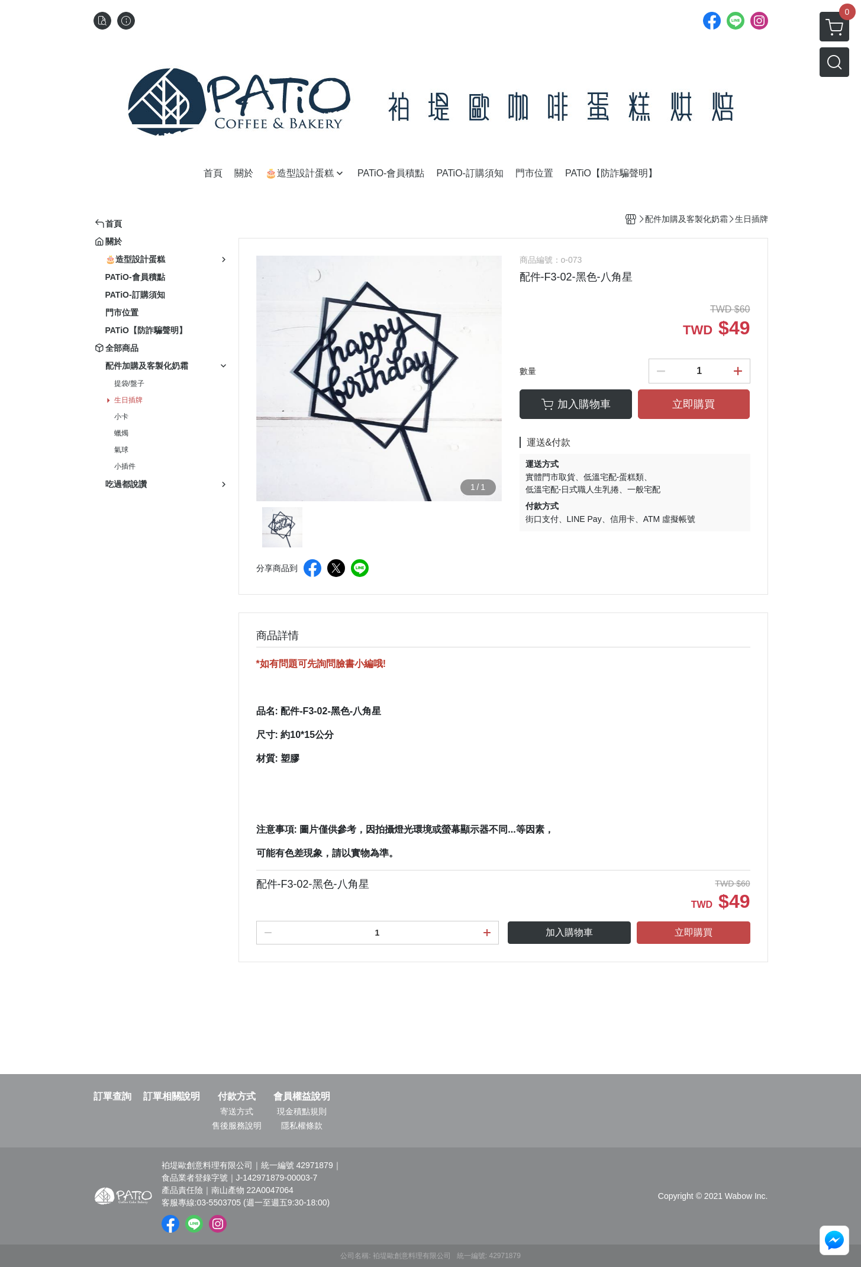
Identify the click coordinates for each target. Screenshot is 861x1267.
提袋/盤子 (129, 383)
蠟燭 (121, 433)
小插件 (125, 466)
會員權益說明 (301, 1096)
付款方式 (237, 1096)
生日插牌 (128, 400)
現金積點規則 (302, 1111)
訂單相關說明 (171, 1096)
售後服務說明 (237, 1125)
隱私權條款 (302, 1125)
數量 (528, 371)
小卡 (121, 416)
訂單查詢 (112, 1096)
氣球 (121, 450)
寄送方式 (236, 1111)
